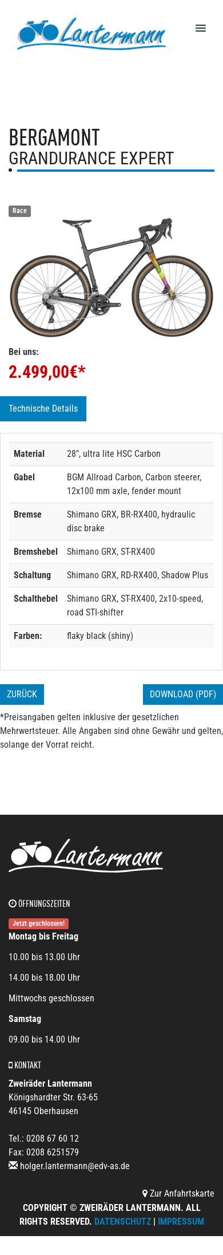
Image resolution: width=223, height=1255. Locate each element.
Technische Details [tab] (43, 408)
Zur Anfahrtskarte (178, 1193)
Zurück (22, 694)
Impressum (181, 1221)
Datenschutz (122, 1221)
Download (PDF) (183, 694)
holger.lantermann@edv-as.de (75, 1166)
